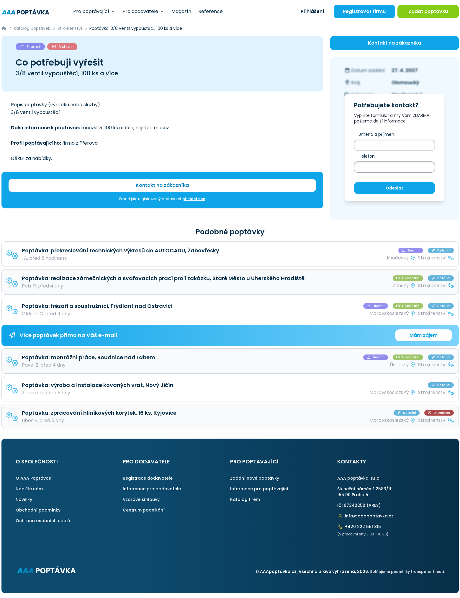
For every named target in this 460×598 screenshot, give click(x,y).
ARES (374, 505)
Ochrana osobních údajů (43, 521)
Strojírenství (70, 28)
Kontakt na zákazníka (162, 185)
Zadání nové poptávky (254, 478)
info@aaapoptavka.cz (365, 516)
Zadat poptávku (428, 11)
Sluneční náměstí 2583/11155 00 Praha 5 (364, 492)
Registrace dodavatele (148, 478)
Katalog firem (245, 499)
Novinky (24, 499)
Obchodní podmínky (38, 510)
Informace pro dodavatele (152, 489)
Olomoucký (405, 82)
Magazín (181, 11)
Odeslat (394, 188)
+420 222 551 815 (359, 527)
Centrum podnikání (144, 510)
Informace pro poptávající (259, 489)
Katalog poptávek (32, 28)
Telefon (367, 156)
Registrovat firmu (364, 11)
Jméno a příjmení (377, 134)
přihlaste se (193, 198)
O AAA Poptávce (33, 478)
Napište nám (29, 489)
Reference (210, 11)
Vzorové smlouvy (141, 499)
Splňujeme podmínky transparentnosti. (407, 571)
